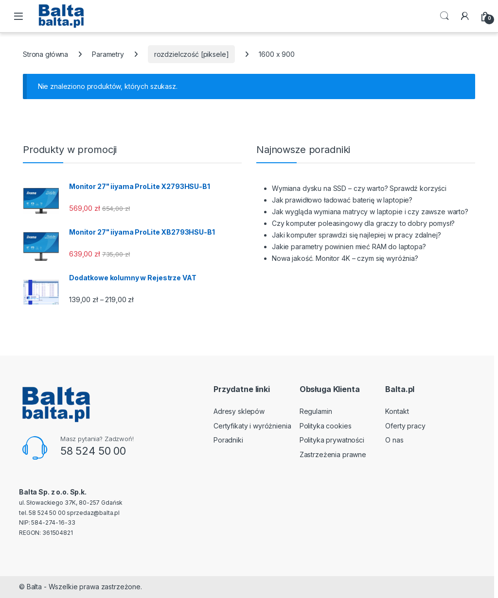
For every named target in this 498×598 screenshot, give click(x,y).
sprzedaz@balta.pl (93, 512)
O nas (394, 440)
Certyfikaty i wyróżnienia (252, 426)
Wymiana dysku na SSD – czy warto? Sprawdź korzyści (359, 188)
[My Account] (465, 16)
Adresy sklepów (239, 411)
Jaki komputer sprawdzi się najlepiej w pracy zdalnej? (356, 235)
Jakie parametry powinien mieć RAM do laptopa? (349, 246)
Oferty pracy (405, 426)
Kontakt (397, 411)
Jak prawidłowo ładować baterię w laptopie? (342, 200)
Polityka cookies (326, 426)
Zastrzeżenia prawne (333, 454)
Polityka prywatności (332, 440)
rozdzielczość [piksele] (191, 54)
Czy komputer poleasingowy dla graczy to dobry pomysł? (363, 223)
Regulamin (316, 411)
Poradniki (228, 440)
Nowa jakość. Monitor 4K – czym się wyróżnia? (345, 258)
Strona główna (45, 54)
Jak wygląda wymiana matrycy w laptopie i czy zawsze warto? (370, 211)
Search (444, 16)
